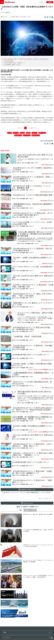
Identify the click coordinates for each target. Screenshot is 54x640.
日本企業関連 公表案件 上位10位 (12, 65)
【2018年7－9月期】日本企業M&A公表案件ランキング (32, 258)
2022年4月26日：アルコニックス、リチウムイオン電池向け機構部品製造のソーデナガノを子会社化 (26, 492)
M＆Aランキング (35, 135)
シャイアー (34, 133)
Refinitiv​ (7, 12)
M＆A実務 (27, 163)
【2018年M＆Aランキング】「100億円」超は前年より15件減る (32, 168)
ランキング (15, 133)
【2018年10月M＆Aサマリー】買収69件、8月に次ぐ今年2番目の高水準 (32, 249)
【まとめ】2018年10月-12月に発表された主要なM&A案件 (35, 155)
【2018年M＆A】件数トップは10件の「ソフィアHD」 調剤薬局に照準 (31, 187)
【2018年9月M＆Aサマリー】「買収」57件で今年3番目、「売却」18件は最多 (32, 295)
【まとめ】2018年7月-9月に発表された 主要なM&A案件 (32, 276)
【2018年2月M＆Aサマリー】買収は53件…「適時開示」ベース (32, 481)
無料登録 (50, 2)
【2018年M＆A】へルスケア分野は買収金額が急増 (32, 195)
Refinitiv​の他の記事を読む (46, 141)
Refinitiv (22, 133)
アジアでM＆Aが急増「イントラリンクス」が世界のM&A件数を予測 (32, 223)
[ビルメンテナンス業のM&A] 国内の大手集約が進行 (35, 313)
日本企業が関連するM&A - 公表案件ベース (14, 63)
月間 (33, 510)
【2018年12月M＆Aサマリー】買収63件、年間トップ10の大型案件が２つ (32, 178)
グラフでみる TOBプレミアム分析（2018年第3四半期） (32, 267)
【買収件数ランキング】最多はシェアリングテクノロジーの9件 (32, 304)
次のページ (33, 128)
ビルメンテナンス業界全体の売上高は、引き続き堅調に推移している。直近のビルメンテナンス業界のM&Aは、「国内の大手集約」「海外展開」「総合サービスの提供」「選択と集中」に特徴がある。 (35, 318)
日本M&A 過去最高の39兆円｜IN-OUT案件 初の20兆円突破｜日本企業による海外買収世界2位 (26, 59)
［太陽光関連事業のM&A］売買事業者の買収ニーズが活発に (32, 373)
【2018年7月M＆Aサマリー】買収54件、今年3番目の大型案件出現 (32, 346)
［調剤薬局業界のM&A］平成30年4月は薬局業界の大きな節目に (32, 205)
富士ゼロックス (18, 135)
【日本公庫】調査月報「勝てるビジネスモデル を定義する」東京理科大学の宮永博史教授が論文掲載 (35, 234)
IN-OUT (9, 133)
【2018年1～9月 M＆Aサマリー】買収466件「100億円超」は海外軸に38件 (32, 285)
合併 (34, 118)
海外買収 (28, 133)
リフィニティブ (26, 135)
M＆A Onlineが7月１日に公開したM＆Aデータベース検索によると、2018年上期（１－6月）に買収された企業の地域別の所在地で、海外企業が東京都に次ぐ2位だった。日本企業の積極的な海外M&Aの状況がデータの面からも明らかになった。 (35, 398)
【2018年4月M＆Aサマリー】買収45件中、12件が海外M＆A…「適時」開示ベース (32, 445)
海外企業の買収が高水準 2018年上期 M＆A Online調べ (34, 392)
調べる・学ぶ (21, 163)
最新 (21, 510)
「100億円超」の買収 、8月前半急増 (26, 336)
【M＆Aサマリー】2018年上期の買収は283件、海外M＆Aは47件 (32, 382)
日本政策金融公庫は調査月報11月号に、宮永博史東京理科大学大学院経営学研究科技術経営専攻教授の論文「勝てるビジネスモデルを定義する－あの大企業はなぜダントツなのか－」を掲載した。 (35, 239)
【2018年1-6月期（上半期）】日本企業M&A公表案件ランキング (32, 364)
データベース (7, 637)
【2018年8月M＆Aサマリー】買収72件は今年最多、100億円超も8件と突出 (31, 328)
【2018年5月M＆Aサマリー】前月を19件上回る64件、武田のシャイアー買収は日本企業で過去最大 (32, 408)
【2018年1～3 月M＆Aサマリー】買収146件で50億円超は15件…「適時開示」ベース (32, 454)
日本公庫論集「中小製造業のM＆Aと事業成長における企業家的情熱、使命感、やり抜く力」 (32, 418)
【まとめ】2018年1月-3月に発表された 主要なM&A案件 (32, 436)
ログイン (42, 2)
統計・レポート (35, 163)
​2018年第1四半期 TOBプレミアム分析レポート (30, 462)
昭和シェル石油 (42, 133)
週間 (27, 510)
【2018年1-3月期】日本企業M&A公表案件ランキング (32, 427)
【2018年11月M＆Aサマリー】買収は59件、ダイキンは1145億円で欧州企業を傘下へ (32, 214)
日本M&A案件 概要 (8, 61)
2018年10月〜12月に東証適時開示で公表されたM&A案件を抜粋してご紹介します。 (35, 159)
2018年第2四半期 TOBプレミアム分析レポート (30, 354)
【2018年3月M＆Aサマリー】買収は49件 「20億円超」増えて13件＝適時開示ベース (32, 472)
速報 (5, 632)
